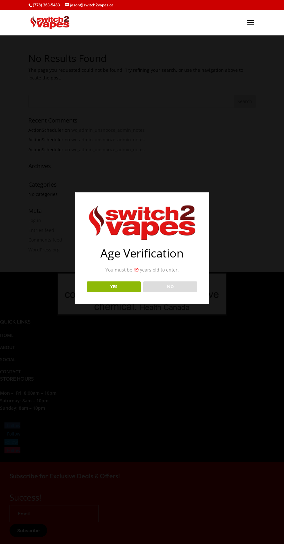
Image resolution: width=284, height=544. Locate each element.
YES (113, 286)
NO (170, 286)
